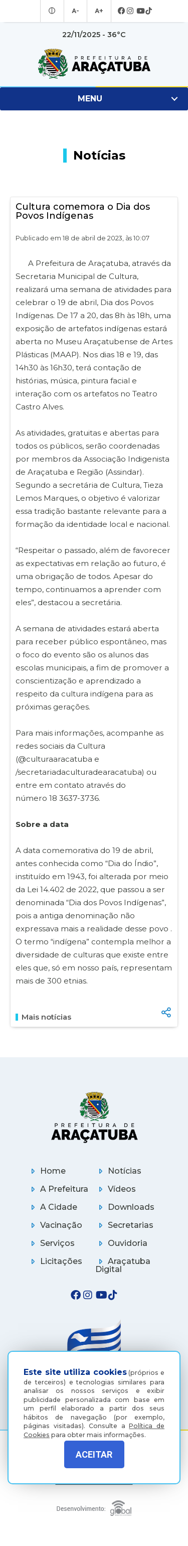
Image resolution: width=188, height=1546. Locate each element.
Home (47, 1171)
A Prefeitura (58, 1189)
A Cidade (52, 1207)
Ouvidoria (121, 1243)
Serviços (51, 1243)
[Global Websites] (94, 1505)
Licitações (55, 1261)
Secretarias (124, 1225)
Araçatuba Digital (122, 1265)
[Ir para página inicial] (94, 63)
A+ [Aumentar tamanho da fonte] (98, 11)
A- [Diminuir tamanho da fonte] (76, 11)
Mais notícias (43, 1017)
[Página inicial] (94, 1117)
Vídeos (115, 1189)
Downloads (124, 1207)
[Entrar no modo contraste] (53, 11)
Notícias (118, 1171)
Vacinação (55, 1225)
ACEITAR (94, 1454)
